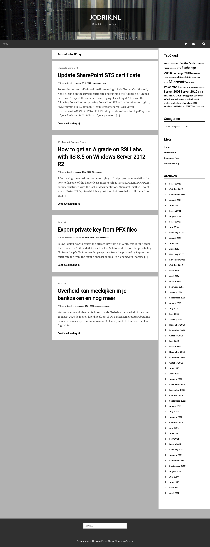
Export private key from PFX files (97, 230)
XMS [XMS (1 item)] (202, 106)
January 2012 (175, 417)
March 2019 (175, 221)
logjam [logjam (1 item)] (194, 77)
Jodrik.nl (105, 17)
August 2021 (175, 200)
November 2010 (177, 460)
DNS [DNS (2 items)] (166, 68)
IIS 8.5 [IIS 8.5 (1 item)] (183, 77)
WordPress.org (171, 163)
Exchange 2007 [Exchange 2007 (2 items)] (174, 68)
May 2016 (174, 270)
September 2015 (177, 297)
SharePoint (73, 67)
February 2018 (176, 232)
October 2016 (176, 265)
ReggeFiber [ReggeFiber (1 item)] (195, 87)
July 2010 (174, 476)
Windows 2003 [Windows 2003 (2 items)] (190, 103)
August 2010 (175, 471)
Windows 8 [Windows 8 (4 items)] (193, 99)
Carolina (129, 541)
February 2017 (176, 254)
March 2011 (175, 444)
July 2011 (174, 428)
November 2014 (177, 330)
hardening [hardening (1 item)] (174, 77)
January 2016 (175, 292)
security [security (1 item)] (201, 87)
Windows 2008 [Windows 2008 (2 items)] (170, 106)
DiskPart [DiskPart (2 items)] (200, 63)
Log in (166, 147)
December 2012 (177, 384)
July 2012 (174, 411)
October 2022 (176, 189)
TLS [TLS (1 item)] (174, 96)
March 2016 (175, 281)
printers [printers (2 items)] (183, 87)
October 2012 (176, 395)
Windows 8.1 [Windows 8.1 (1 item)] (168, 103)
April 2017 (174, 248)
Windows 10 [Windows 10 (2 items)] (178, 103)
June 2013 (174, 368)
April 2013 (174, 373)
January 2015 (175, 319)
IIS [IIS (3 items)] (179, 77)
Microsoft (62, 67)
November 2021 (177, 194)
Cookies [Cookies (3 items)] (184, 63)
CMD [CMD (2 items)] (177, 63)
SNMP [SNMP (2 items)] (200, 92)
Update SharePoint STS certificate (99, 75)
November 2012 (177, 390)
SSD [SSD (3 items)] (166, 95)
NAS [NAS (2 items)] (188, 82)
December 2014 (177, 324)
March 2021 (175, 210)
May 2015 (174, 314)
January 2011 (175, 455)
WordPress (101, 541)
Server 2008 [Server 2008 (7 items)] (172, 91)
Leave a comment (99, 83)
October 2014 (176, 335)
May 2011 (174, 438)
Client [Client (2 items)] (172, 63)
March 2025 (175, 183)
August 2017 (175, 238)
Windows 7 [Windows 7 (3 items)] (180, 99)
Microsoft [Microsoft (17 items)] (177, 81)
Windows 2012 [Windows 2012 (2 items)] (183, 106)
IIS (59, 142)
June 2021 (174, 205)
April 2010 (174, 493)
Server (83, 142)
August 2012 (175, 406)
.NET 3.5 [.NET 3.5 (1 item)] (166, 63)
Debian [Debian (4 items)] (192, 63)
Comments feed (171, 158)
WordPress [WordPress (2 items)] (195, 106)
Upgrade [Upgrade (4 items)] (188, 95)
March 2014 (175, 346)
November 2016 (177, 259)
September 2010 (177, 466)
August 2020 (175, 216)
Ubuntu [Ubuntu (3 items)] (180, 95)
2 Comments (97, 172)
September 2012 (177, 400)
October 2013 (176, 362)
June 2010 (174, 482)
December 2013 (177, 352)
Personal (75, 142)
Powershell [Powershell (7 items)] (171, 87)
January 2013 (175, 379)
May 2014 (174, 341)
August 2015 (175, 303)
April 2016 (174, 276)
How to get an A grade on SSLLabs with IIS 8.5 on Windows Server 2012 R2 (101, 156)
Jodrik (69, 83)
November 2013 (177, 357)
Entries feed (170, 152)
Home (5, 44)
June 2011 (174, 433)
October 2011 (176, 422)
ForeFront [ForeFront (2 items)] (195, 73)
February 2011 (176, 449)
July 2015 (174, 308)
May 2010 (174, 487)
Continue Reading (69, 123)
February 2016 (176, 286)
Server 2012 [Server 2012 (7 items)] (189, 91)
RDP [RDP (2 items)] (188, 87)
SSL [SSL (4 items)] (170, 95)
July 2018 (174, 227)
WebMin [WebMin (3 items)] (198, 95)
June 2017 (174, 243)
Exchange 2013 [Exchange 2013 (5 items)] (181, 73)
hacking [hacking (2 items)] (167, 77)
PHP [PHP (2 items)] (193, 82)
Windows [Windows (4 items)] (169, 99)
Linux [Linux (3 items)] (188, 77)
